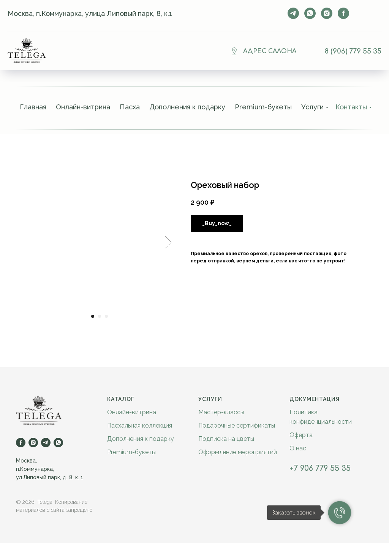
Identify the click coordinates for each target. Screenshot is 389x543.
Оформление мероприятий (237, 452)
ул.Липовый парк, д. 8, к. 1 (49, 477)
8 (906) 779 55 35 (353, 51)
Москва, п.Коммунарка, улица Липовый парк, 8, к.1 (90, 13)
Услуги (312, 107)
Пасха (130, 107)
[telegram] (293, 13)
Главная (33, 107)
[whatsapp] (310, 13)
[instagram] (326, 13)
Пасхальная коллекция (139, 425)
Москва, (26, 461)
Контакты (351, 107)
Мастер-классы (221, 412)
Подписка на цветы (226, 438)
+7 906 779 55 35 (320, 468)
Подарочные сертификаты (236, 425)
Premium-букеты (263, 107)
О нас (297, 448)
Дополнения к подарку (187, 107)
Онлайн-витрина (83, 107)
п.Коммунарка (34, 469)
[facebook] (343, 13)
